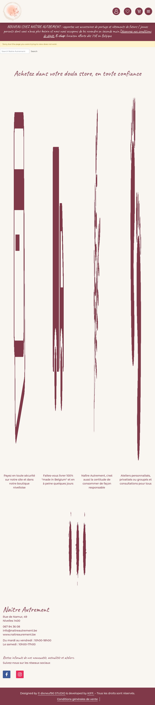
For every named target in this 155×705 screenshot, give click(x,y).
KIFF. (90, 693)
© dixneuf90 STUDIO (51, 693)
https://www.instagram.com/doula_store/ (20, 674)
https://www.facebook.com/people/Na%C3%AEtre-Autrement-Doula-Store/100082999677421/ (6, 674)
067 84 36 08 (11, 626)
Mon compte (116, 11)
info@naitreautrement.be (20, 630)
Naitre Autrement (12, 11)
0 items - (139, 11)
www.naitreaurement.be (19, 634)
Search (34, 51)
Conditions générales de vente (77, 699)
